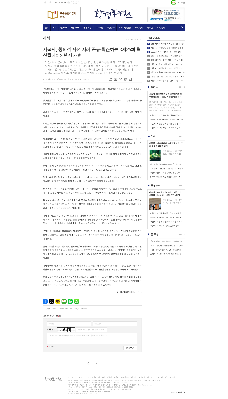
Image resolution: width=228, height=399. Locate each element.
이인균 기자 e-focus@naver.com (55, 79)
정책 (54, 27)
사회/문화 (139, 27)
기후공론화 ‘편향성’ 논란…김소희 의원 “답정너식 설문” (167, 168)
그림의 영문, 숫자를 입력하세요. (91, 329)
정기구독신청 (170, 377)
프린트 (125, 79)
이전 (88, 363)
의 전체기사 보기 (128, 292)
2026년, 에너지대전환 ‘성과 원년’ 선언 (166, 52)
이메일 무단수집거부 (128, 377)
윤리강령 (141, 377)
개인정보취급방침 (98, 377)
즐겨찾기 (50, 2)
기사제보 (150, 377)
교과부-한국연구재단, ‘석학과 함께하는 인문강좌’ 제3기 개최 (167, 254)
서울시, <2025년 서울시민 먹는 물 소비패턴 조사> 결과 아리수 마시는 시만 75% (168, 80)
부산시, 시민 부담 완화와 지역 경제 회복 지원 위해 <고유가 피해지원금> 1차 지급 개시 (167, 221)
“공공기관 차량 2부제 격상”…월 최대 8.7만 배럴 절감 (168, 76)
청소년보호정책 (113, 377)
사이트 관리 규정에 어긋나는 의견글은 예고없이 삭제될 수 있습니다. (77, 335)
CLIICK (153, 37)
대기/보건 (87, 27)
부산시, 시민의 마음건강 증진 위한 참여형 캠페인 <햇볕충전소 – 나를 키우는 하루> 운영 (167, 225)
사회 (139, 39)
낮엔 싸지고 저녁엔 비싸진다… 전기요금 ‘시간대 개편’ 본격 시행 (168, 43)
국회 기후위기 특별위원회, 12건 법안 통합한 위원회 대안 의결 (168, 60)
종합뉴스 (111, 27)
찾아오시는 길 (84, 377)
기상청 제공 (74, 3)
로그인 (180, 2)
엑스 (51, 301)
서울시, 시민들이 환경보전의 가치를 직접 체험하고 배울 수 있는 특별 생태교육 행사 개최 (167, 213)
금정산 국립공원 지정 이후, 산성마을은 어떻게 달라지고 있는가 (168, 56)
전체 (47, 27)
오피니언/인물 (125, 27)
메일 (120, 79)
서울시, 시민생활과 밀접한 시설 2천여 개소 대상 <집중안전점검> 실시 (167, 119)
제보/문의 (161, 27)
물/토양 (63, 27)
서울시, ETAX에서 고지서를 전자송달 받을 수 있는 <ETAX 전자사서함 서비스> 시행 (167, 217)
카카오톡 (57, 301)
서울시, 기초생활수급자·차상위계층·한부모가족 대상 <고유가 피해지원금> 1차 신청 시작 (168, 47)
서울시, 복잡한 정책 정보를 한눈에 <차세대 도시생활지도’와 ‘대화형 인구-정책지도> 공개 (167, 123)
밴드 (76, 301)
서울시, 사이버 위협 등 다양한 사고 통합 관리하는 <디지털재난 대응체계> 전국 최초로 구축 (167, 127)
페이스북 (45, 301)
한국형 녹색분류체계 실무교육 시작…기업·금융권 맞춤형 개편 (167, 164)
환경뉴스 (155, 87)
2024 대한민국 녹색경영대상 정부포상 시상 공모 (167, 245)
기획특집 (99, 27)
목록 (115, 79)
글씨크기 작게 (140, 79)
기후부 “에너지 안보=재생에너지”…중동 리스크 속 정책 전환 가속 (167, 177)
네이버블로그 (64, 301)
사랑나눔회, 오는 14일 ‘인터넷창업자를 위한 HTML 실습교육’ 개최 (167, 249)
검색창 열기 (181, 27)
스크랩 (130, 79)
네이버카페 (70, 301)
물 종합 (154, 234)
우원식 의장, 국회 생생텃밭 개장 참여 (165, 172)
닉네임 (51, 323)
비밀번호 (98, 323)
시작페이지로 (45, 2)
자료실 (150, 27)
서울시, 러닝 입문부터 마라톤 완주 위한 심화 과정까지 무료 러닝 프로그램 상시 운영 (167, 115)
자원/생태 (75, 27)
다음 (96, 363)
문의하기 (159, 377)
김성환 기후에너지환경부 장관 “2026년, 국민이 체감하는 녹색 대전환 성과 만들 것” (168, 72)
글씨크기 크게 (135, 79)
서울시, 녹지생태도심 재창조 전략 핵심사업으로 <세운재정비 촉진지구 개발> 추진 (168, 68)
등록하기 (130, 347)
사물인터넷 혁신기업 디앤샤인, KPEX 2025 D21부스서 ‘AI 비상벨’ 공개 (168, 64)
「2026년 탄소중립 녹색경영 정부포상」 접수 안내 (167, 241)
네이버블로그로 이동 (173, 2)
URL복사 (110, 79)
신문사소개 (72, 377)
